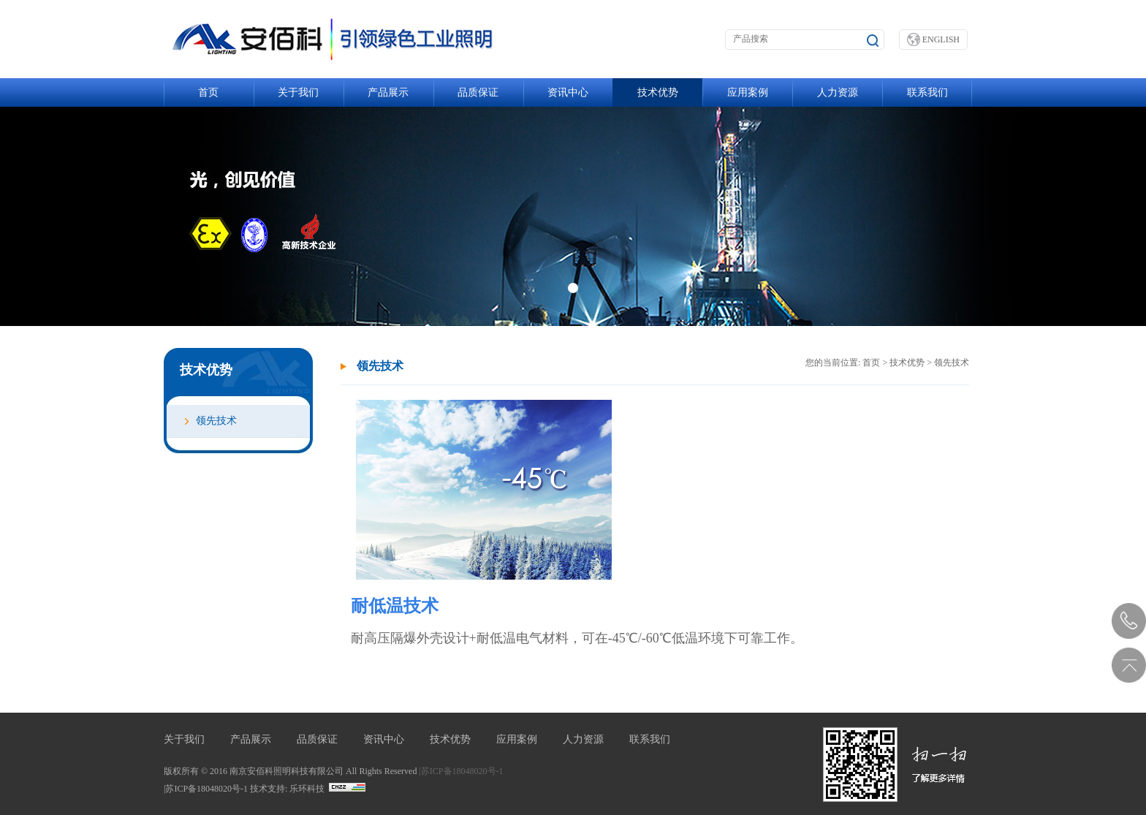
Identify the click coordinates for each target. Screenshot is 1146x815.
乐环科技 (307, 789)
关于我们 (298, 92)
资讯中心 (567, 92)
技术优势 (657, 92)
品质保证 (478, 92)
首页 (208, 92)
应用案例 (747, 92)
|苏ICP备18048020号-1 (461, 771)
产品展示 (388, 92)
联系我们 (927, 92)
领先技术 (216, 420)
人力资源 (837, 92)
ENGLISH (933, 39)
